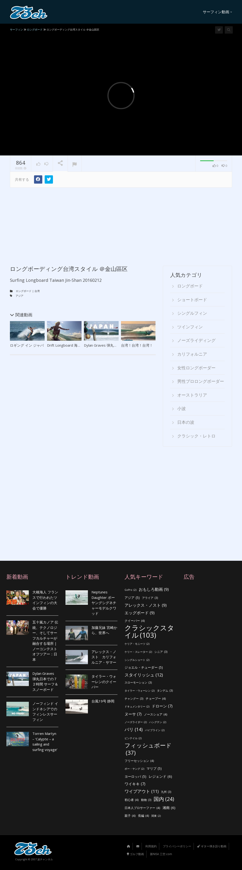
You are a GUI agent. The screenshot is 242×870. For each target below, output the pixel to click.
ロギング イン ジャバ (27, 345)
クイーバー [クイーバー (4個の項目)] (135, 620)
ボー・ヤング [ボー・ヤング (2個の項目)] (134, 768)
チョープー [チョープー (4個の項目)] (156, 698)
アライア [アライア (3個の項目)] (150, 597)
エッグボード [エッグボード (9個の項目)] (140, 612)
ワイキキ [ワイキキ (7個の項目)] (135, 783)
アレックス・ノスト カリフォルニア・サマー (103, 656)
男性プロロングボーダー (200, 381)
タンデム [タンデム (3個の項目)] (165, 690)
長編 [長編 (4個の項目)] (143, 815)
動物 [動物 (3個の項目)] (146, 800)
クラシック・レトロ (196, 435)
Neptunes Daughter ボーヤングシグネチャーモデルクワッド (103, 603)
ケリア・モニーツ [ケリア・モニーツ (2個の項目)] (137, 644)
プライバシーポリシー (177, 846)
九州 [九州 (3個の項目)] (166, 791)
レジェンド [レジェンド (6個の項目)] (160, 776)
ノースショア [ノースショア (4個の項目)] (155, 714)
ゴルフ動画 (135, 854)
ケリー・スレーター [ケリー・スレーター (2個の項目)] (138, 651)
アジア (19, 295)
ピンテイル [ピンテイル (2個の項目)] (133, 738)
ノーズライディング (196, 340)
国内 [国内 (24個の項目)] (164, 799)
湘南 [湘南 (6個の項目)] (169, 807)
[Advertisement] (121, 223)
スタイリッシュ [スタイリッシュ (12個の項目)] (144, 674)
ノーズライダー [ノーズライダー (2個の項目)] (136, 722)
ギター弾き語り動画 (211, 846)
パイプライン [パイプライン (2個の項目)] (154, 730)
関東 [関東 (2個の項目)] (156, 815)
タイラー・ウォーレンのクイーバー (103, 681)
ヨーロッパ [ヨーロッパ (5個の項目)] (135, 776)
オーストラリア (192, 394)
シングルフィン (192, 313)
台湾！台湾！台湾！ (137, 345)
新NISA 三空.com (161, 854)
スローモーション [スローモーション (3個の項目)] (138, 682)
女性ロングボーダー (196, 367)
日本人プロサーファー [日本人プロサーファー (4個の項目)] (142, 807)
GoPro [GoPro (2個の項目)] (130, 590)
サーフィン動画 (217, 11)
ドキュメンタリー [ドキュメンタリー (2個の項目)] (137, 706)
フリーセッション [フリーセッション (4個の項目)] (139, 760)
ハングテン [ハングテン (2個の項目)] (157, 722)
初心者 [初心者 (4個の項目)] (132, 800)
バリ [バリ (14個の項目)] (134, 729)
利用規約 (151, 846)
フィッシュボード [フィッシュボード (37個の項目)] (148, 749)
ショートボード (192, 299)
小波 (181, 408)
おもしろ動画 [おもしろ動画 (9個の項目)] (154, 589)
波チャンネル (45, 859)
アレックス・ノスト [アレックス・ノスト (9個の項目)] (146, 605)
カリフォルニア (192, 354)
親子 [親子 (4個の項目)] (130, 815)
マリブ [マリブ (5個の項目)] (154, 768)
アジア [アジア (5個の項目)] (132, 597)
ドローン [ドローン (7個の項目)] (162, 706)
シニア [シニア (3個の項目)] (160, 651)
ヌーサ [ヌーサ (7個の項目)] (133, 714)
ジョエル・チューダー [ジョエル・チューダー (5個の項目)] (144, 667)
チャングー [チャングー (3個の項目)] (134, 698)
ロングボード (23, 290)
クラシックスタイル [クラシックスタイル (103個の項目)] (149, 631)
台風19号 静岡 (102, 700)
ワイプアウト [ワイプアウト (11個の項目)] (142, 791)
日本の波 (185, 422)
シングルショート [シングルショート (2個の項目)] (137, 659)
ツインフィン (190, 326)
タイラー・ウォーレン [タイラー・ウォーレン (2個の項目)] (140, 690)
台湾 (37, 290)
